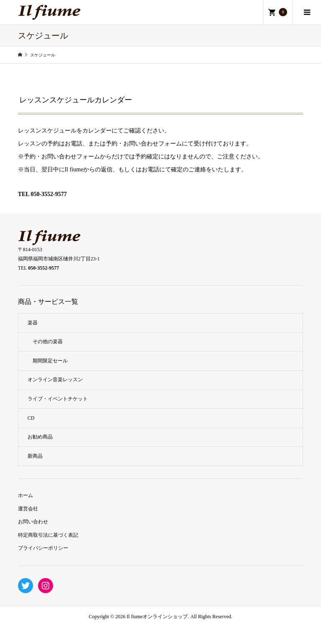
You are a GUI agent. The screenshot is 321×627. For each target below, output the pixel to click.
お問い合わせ (33, 522)
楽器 (33, 323)
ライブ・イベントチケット (58, 399)
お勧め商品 (40, 437)
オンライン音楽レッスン (55, 379)
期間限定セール (50, 361)
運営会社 (28, 509)
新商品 (35, 456)
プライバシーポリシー (43, 548)
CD (31, 418)
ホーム (25, 495)
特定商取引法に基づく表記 (48, 535)
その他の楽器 (48, 341)
